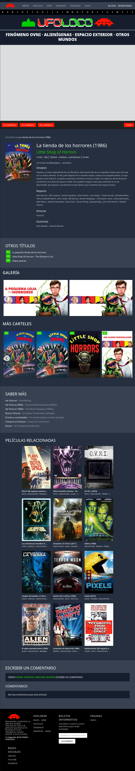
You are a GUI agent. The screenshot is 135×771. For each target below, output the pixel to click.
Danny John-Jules (121, 198)
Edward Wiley (95, 201)
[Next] (128, 299)
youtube (12, 759)
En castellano (10, 125)
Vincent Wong (82, 201)
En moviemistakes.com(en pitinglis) (46, 417)
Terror (53, 157)
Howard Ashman (56, 226)
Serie (43, 720)
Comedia (62, 157)
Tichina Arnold (107, 195)
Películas (15, 137)
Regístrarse (125, 5)
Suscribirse (67, 741)
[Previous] (7, 299)
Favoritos (38, 731)
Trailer (129, 125)
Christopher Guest (104, 198)
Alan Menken (42, 226)
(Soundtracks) (32, 425)
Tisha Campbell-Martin (46, 198)
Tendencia (38, 727)
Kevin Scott (70, 201)
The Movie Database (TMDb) (39, 409)
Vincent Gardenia (68, 195)
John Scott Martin (110, 201)
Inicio (8, 137)
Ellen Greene (54, 195)
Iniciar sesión (45, 677)
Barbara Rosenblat (56, 201)
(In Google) (19, 425)
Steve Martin (83, 195)
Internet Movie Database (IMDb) (41, 404)
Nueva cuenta (24, 677)
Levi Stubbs (95, 195)
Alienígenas (74, 157)
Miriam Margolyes (87, 198)
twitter (12, 756)
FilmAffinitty (25, 400)
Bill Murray (73, 198)
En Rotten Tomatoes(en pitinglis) (39, 413)
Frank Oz (40, 215)
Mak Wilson (41, 201)
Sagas (48, 731)
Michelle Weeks (121, 195)
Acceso (112, 5)
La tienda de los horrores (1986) (35, 137)
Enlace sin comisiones (38, 421)
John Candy (62, 198)
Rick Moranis (42, 195)
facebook (13, 763)
